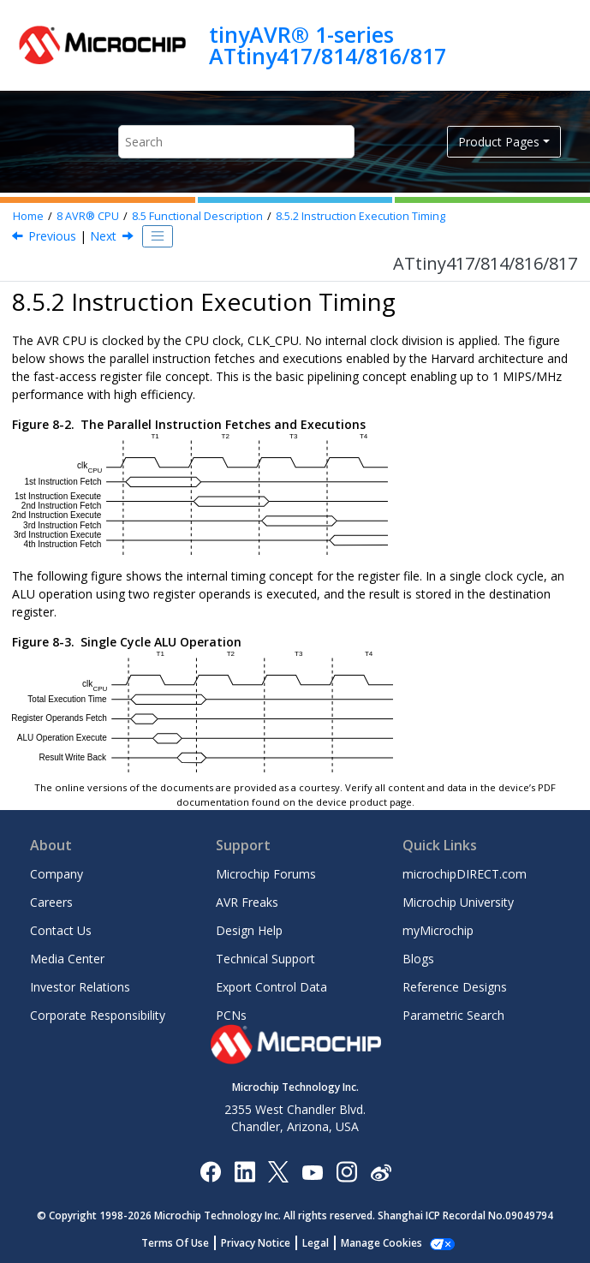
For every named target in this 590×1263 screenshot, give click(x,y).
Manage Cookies (381, 1243)
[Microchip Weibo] (380, 1171)
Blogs (418, 958)
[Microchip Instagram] (346, 1171)
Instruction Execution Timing (360, 216)
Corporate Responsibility (97, 1015)
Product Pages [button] (498, 142)
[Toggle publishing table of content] (157, 236)
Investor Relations (80, 987)
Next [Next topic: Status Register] (103, 236)
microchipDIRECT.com (464, 874)
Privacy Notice (255, 1243)
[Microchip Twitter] (278, 1171)
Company (56, 874)
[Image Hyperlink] (312, 1171)
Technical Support (265, 958)
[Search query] (236, 141)
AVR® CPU (88, 216)
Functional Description (197, 216)
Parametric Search (453, 1015)
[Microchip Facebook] (210, 1171)
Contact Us (61, 930)
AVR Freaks (247, 902)
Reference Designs (454, 987)
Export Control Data (271, 987)
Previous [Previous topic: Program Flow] (52, 236)
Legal (315, 1243)
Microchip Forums (266, 874)
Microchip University (458, 902)
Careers (51, 902)
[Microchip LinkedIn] (244, 1171)
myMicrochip (438, 930)
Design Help (249, 930)
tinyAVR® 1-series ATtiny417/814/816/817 (327, 45)
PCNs (231, 1015)
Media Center (67, 958)
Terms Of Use (175, 1243)
